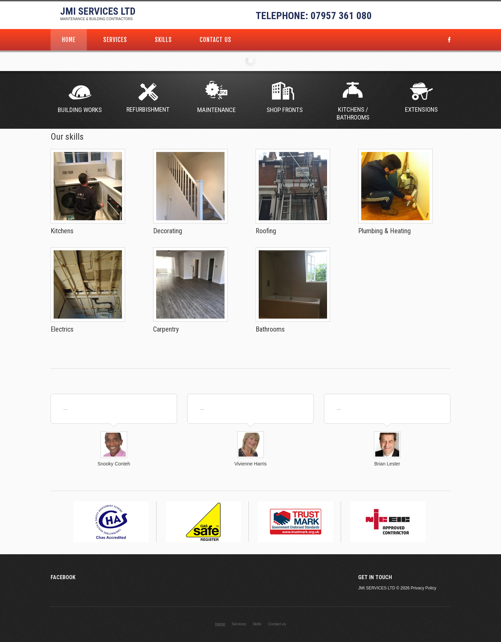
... (66, 408)
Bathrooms (270, 329)
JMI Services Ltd (97, 11)
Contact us (215, 39)
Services (115, 39)
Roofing (266, 231)
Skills (163, 39)
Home (69, 39)
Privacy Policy (423, 588)
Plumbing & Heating (384, 231)
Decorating (167, 231)
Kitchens (62, 231)
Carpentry (166, 329)
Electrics (62, 329)
